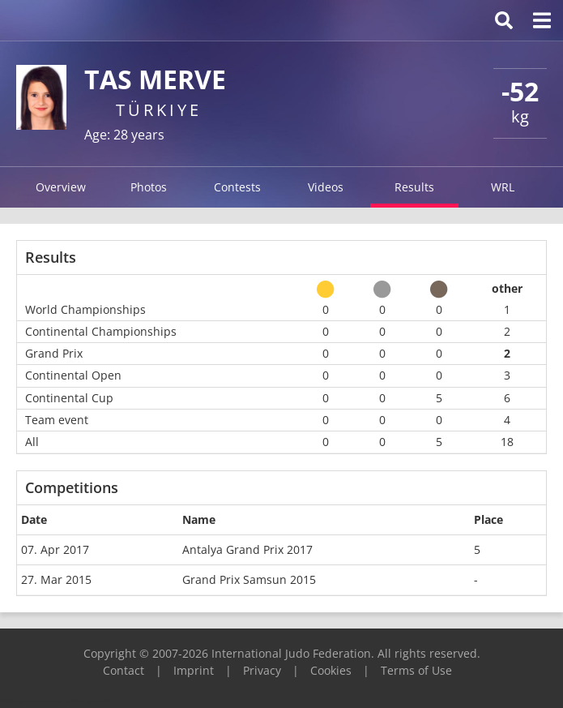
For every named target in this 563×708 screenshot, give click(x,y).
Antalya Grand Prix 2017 (247, 549)
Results (414, 187)
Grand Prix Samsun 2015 (249, 579)
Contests (237, 187)
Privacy (262, 670)
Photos (148, 187)
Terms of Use (416, 670)
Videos (325, 187)
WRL (502, 187)
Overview (61, 187)
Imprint (193, 670)
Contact (123, 670)
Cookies (331, 670)
